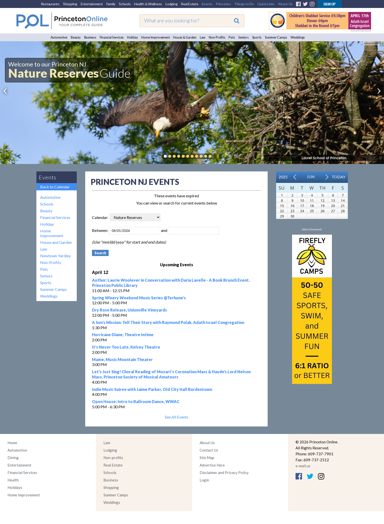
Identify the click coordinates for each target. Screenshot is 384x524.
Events (207, 4)
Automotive (59, 37)
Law (202, 37)
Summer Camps (276, 37)
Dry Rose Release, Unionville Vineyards (129, 310)
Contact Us (209, 450)
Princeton (223, 4)
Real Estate (189, 4)
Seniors (243, 37)
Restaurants (50, 4)
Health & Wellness (148, 4)
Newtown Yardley (55, 255)
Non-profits (113, 457)
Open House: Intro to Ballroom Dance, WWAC (135, 401)
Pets (232, 37)
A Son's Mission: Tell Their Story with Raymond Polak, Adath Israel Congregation (168, 322)
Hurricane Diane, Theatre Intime (123, 334)
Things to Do (244, 4)
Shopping (70, 4)
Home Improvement (155, 37)
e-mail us (303, 466)
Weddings (298, 37)
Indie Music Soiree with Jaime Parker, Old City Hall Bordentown (152, 389)
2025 (283, 176)
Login (204, 480)
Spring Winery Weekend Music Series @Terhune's (139, 297)
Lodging (171, 4)
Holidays (14, 487)
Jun (311, 176)
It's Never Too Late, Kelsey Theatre (126, 347)
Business (90, 37)
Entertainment (92, 4)
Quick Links (266, 4)
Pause (217, 156)
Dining (13, 457)
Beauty (76, 37)
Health (13, 480)
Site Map (207, 457)
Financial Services (112, 37)
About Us (285, 4)
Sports (257, 37)
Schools (125, 4)
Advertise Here (212, 465)
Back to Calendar (55, 186)
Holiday (132, 37)
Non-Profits (217, 37)
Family (111, 4)
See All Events (176, 417)
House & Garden (184, 37)
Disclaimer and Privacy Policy (224, 472)
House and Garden (56, 242)
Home (12, 442)
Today (338, 176)
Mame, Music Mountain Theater (122, 359)
